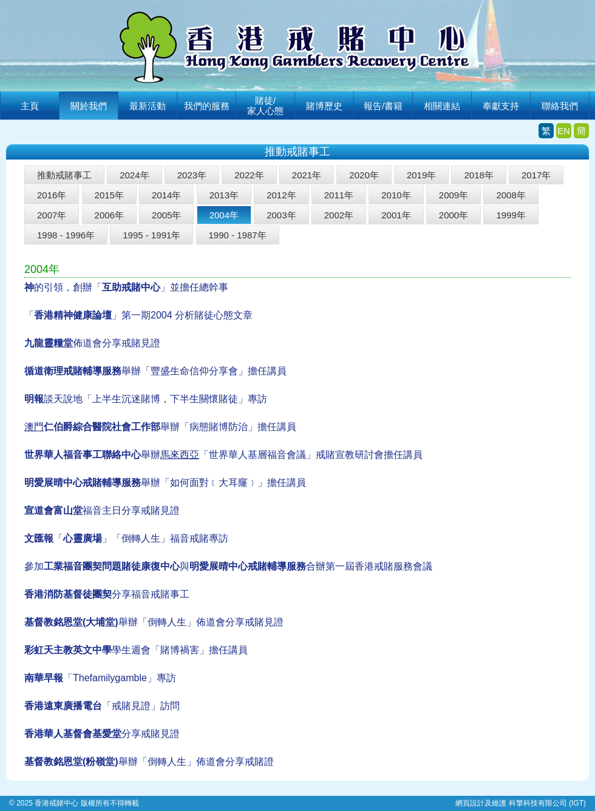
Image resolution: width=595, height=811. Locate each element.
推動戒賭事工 (64, 175)
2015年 (109, 195)
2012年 (281, 195)
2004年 (224, 215)
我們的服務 (206, 106)
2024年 (134, 175)
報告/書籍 (383, 106)
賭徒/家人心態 (265, 105)
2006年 (109, 215)
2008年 (510, 195)
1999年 (510, 215)
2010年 (395, 195)
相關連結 (442, 106)
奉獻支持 (501, 106)
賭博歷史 (324, 106)
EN (563, 131)
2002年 (338, 215)
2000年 (453, 215)
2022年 (249, 175)
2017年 (536, 175)
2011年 (338, 195)
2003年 (281, 215)
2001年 (395, 215)
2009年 (453, 195)
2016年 (51, 195)
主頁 (30, 106)
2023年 (191, 175)
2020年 (363, 175)
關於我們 (88, 106)
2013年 (224, 195)
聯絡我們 (560, 106)
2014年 (166, 195)
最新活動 (147, 106)
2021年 (306, 175)
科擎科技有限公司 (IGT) (547, 803)
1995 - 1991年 (151, 235)
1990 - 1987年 (238, 235)
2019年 (421, 175)
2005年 (166, 215)
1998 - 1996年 (66, 235)
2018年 (478, 175)
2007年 (51, 215)
